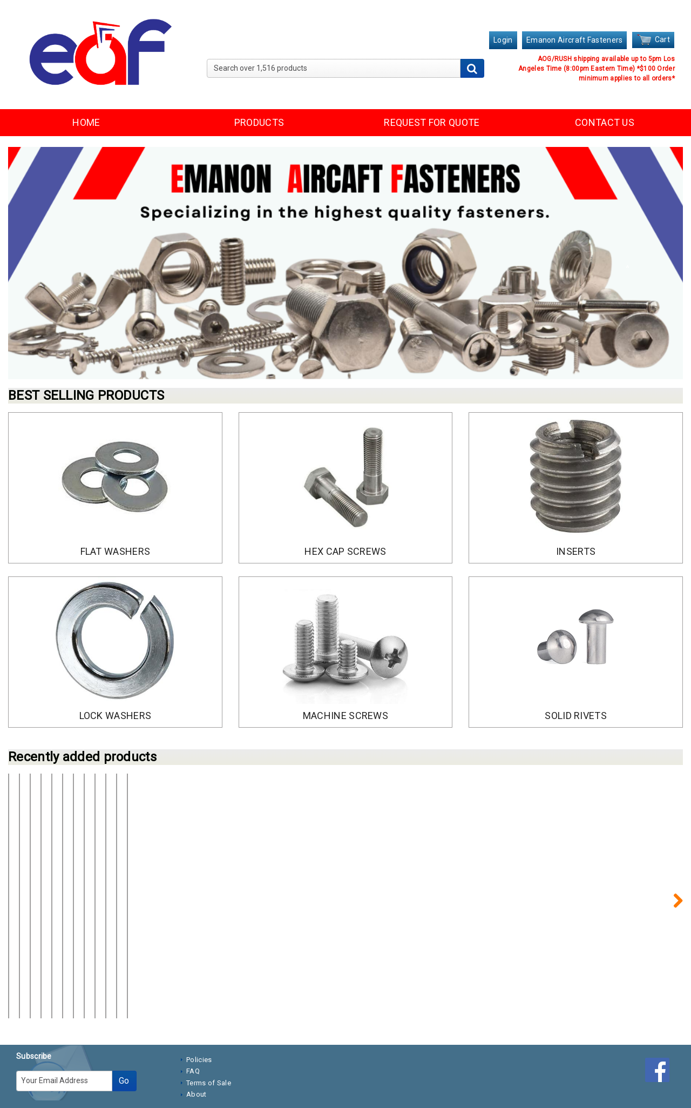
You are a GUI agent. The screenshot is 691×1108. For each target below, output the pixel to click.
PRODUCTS (259, 122)
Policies (199, 1014)
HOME (86, 122)
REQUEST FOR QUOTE (431, 122)
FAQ (193, 1026)
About (196, 1049)
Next (672, 877)
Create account (93, 955)
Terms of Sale (208, 1037)
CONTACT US (604, 122)
